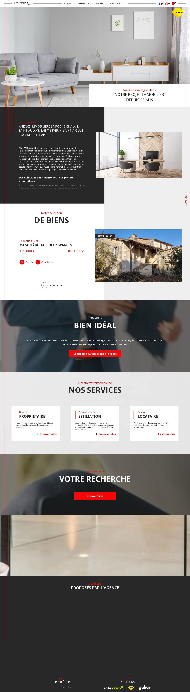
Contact (186, 200)
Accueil (67, 3)
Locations (97, 3)
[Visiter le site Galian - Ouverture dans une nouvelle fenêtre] (145, 687)
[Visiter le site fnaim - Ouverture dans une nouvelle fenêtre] (131, 687)
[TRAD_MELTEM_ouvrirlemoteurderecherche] (22, 4)
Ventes (81, 3)
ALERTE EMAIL (116, 3)
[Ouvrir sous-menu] (89, 3)
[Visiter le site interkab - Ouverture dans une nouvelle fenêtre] (113, 687)
